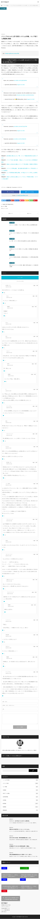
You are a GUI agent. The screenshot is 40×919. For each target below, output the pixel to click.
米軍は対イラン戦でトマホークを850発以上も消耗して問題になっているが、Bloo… (23, 856)
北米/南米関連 (20, 797)
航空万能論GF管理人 (10, 204)
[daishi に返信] (35, 540)
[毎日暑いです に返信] (35, 285)
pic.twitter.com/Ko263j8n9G (19, 139)
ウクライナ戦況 (20, 783)
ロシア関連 (3, 8)
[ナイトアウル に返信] (34, 406)
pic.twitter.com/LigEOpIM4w (20, 80)
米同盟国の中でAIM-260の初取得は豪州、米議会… (19, 846)
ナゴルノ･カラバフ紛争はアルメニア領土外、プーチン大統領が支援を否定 (24, 233)
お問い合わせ (3, 911)
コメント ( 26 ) (20, 277)
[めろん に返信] (35, 322)
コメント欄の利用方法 (5, 910)
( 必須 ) (4, 701)
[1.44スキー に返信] (35, 646)
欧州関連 (20, 804)
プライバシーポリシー (5, 906)
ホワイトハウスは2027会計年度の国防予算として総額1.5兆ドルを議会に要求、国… (23, 831)
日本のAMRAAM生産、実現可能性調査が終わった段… (20, 837)
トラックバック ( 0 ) (20, 281)
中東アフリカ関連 (20, 793)
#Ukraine (18, 95)
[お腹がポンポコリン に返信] (34, 579)
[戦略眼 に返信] (33, 306)
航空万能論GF (19, 916)
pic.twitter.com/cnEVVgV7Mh (20, 126)
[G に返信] (35, 389)
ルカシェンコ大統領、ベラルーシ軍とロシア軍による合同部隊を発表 (23, 225)
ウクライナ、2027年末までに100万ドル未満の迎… (19, 821)
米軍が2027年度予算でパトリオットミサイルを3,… (19, 829)
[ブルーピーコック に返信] (34, 519)
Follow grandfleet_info (22, 195)
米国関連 (20, 807)
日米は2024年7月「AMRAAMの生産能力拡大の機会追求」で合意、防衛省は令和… (23, 839)
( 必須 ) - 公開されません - (8, 705)
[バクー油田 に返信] (35, 483)
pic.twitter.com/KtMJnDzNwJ (27, 95)
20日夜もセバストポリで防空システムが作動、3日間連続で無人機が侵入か (23, 250)
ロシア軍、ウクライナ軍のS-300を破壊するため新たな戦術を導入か (23, 241)
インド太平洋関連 (20, 780)
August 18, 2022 (21, 84)
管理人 (20, 748)
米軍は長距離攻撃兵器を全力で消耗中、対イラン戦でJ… (20, 854)
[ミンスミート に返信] (35, 620)
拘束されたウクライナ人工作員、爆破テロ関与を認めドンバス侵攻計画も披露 (23, 266)
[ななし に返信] (34, 296)
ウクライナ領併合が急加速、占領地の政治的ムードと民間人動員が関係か (23, 258)
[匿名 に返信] (35, 421)
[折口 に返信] (35, 336)
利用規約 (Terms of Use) (5, 905)
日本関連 (20, 800)
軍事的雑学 (20, 810)
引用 (37, 285)
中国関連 (20, 790)
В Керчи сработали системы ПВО (12, 53)
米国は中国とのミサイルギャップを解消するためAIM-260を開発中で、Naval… (22, 848)
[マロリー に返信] (34, 351)
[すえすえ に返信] (35, 446)
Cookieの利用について (5, 908)
